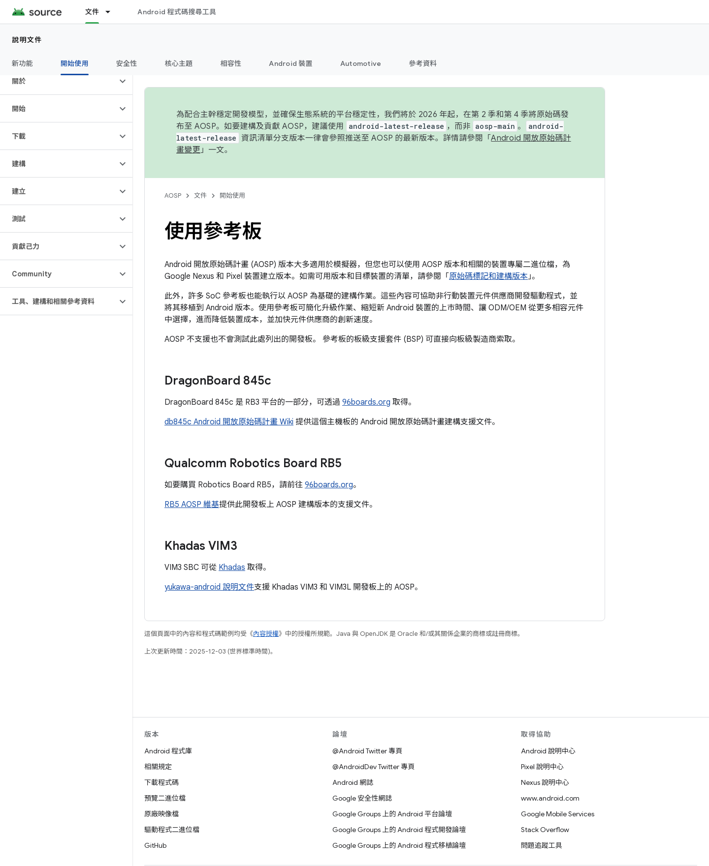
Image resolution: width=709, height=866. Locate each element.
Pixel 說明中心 (542, 766)
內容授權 (266, 633)
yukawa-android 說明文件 (209, 587)
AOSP (172, 195)
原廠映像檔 (161, 813)
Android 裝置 (291, 63)
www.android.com (550, 798)
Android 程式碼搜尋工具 (176, 11)
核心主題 (179, 63)
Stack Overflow (545, 829)
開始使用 (232, 195)
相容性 (231, 63)
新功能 (22, 63)
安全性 (126, 63)
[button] (58, 81)
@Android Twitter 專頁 (367, 751)
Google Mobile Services (557, 813)
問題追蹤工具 (541, 845)
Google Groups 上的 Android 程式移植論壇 (399, 845)
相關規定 (158, 766)
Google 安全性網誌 (362, 798)
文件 (200, 195)
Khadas (232, 567)
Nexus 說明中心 (545, 782)
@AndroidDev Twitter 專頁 (373, 766)
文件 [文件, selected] (92, 11)
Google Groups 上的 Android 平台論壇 (392, 813)
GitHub (155, 845)
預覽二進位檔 (165, 798)
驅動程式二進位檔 (171, 829)
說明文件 (27, 39)
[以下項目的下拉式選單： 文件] (112, 12)
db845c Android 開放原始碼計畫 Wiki (228, 422)
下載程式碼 (161, 782)
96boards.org (366, 402)
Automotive (361, 63)
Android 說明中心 (548, 751)
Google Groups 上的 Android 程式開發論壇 (399, 829)
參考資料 (423, 63)
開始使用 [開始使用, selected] (75, 63)
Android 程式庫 (168, 751)
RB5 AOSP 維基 (191, 504)
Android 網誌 (352, 782)
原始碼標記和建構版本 (488, 276)
